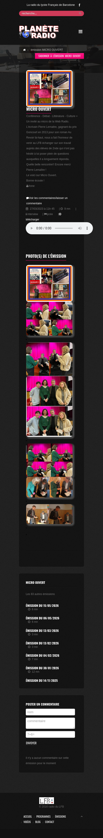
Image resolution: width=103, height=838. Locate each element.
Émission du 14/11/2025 (42, 680)
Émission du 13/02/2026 (42, 643)
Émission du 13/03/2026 (42, 630)
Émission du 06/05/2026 (42, 618)
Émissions (60, 816)
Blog (38, 822)
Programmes (43, 816)
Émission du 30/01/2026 (42, 667)
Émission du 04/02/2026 (42, 655)
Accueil (28, 816)
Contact (49, 822)
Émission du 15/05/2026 (42, 605)
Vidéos (27, 822)
